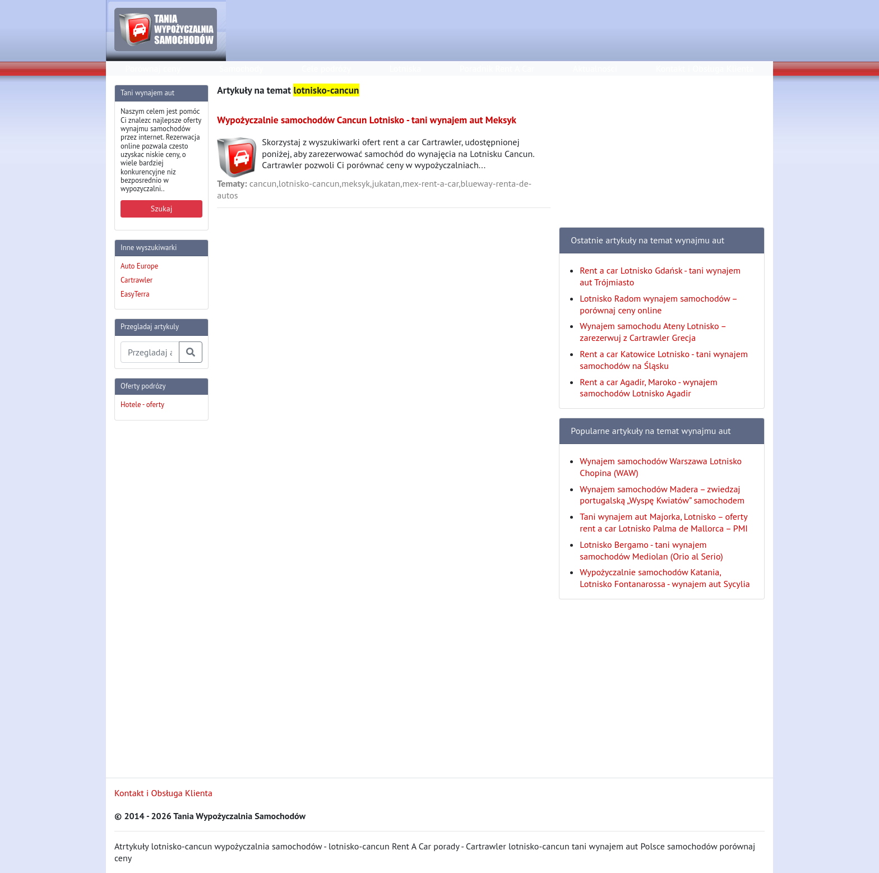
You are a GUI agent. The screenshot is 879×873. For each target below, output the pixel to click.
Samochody (241, 68)
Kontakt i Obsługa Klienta (705, 68)
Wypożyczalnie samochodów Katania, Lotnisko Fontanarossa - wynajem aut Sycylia (665, 577)
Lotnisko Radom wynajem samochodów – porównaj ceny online (658, 304)
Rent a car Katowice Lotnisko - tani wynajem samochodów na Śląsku (664, 359)
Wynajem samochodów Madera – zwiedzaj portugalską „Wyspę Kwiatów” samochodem (662, 494)
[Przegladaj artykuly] (150, 352)
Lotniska (405, 68)
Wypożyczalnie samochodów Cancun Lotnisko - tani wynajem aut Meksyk (366, 119)
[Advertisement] (159, 597)
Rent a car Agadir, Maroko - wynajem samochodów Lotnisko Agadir (648, 387)
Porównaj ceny (153, 68)
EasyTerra (135, 294)
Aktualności (595, 68)
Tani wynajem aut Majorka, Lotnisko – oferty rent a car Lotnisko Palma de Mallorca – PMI (664, 522)
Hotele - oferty (142, 404)
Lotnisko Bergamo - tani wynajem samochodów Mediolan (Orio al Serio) (651, 550)
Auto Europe (139, 266)
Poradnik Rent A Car (497, 68)
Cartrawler (136, 280)
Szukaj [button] (162, 209)
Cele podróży (326, 68)
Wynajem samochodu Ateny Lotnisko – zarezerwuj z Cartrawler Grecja (652, 331)
